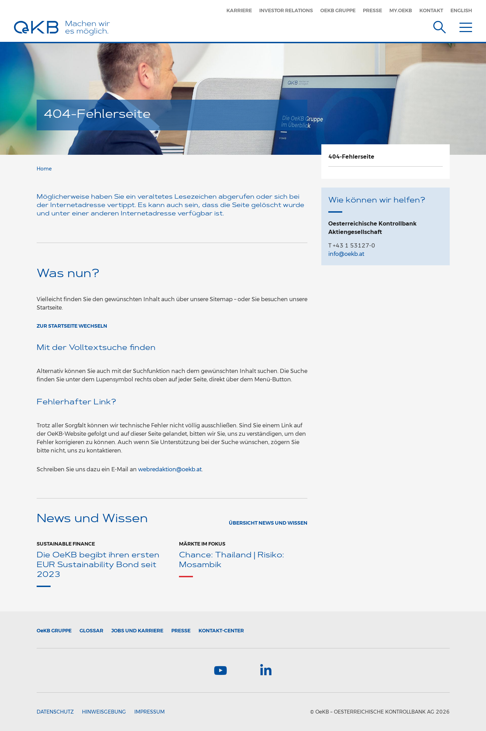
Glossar (91, 630)
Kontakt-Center (221, 630)
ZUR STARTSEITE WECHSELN (72, 326)
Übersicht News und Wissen (268, 523)
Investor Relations (286, 10)
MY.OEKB (400, 10)
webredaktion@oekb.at (170, 469)
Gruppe (54, 630)
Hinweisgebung (104, 712)
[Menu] (465, 26)
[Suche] (439, 26)
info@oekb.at (346, 254)
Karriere (239, 10)
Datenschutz (55, 712)
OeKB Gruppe (338, 10)
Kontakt (431, 10)
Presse (372, 10)
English (461, 10)
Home (44, 169)
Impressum (149, 712)
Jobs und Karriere (137, 630)
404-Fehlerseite (351, 156)
